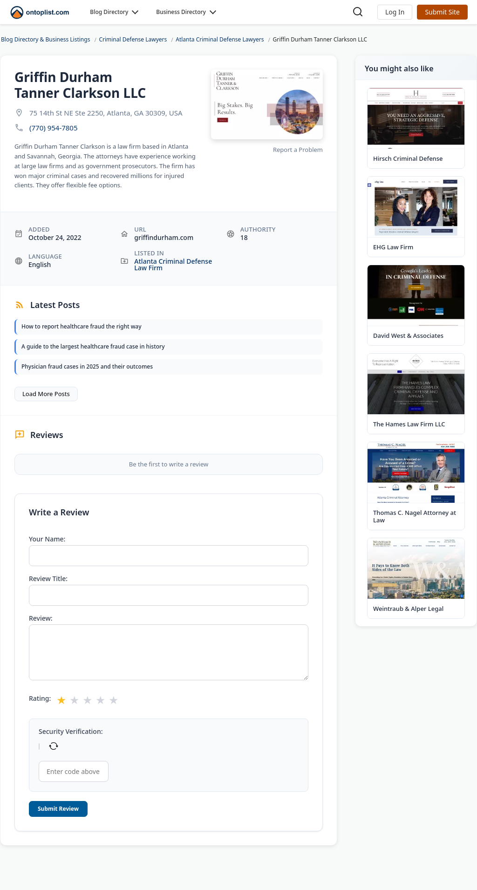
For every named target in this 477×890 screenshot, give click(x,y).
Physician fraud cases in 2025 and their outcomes (87, 366)
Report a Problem (298, 149)
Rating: (40, 698)
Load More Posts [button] (46, 394)
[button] (394, 12)
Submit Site (442, 11)
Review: (41, 618)
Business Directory (181, 12)
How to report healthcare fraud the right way (81, 326)
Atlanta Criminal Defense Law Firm (173, 264)
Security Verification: (70, 731)
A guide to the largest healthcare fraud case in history (92, 346)
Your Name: (47, 539)
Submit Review (58, 809)
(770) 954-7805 (53, 127)
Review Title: (48, 578)
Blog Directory (109, 12)
